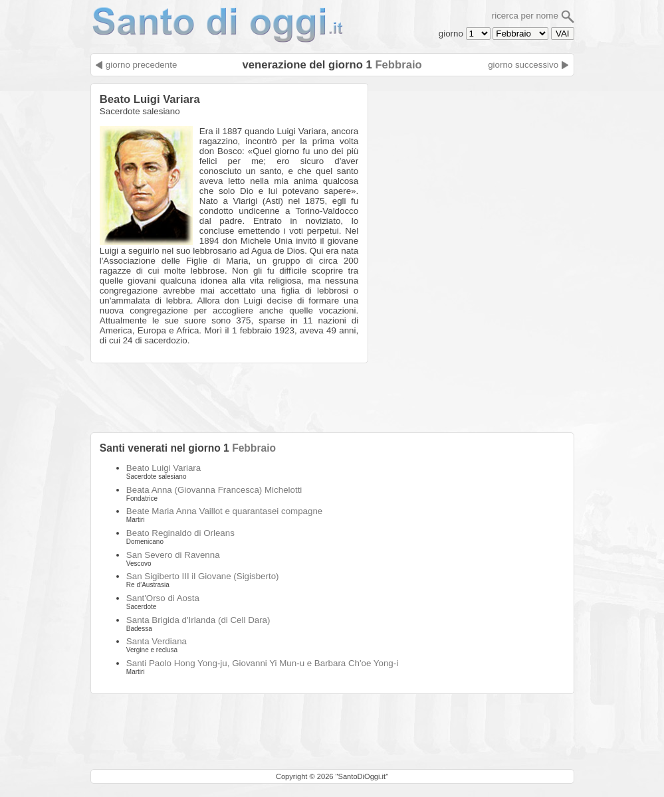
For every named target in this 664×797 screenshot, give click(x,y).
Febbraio (398, 64)
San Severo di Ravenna (173, 555)
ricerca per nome (533, 16)
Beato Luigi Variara (163, 468)
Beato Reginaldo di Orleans (180, 533)
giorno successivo (528, 65)
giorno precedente (136, 65)
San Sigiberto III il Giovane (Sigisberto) (202, 576)
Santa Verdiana (156, 641)
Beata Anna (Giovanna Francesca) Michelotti (214, 490)
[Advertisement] (474, 166)
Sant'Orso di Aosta (162, 598)
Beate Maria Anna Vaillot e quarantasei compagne (224, 511)
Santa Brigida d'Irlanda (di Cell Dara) (198, 620)
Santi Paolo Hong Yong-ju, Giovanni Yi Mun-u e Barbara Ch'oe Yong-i (262, 663)
